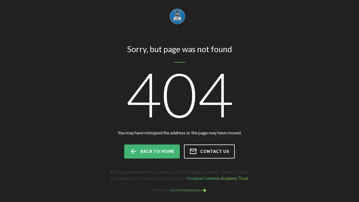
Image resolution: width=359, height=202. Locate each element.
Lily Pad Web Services (186, 190)
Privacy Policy (235, 172)
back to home (152, 151)
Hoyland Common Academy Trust (217, 178)
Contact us (209, 151)
